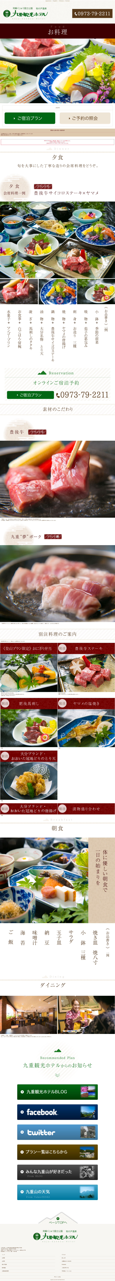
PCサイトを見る (57, 1276)
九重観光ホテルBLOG (66, 1261)
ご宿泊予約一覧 (65, 1267)
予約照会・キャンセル (66, 1271)
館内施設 (4, 1267)
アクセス (64, 1254)
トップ (3, 1254)
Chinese (61, 1)
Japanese (48, 1)
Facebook (64, 1264)
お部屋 (3, 1257)
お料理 (3, 1261)
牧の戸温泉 (4, 1264)
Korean (67, 1)
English (55, 1)
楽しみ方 (64, 1257)
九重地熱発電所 (5, 1271)
